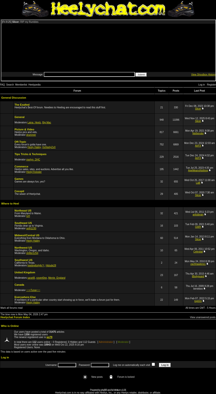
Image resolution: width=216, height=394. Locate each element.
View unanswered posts (203, 317)
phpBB (104, 390)
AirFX (198, 145)
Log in (201, 84)
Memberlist (21, 84)
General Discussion (13, 97)
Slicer (198, 108)
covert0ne (41, 277)
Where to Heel (10, 203)
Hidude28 (51, 265)
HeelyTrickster (34, 172)
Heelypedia (34, 84)
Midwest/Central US (27, 235)
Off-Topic (20, 141)
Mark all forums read (11, 308)
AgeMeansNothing (198, 170)
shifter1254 (32, 253)
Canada (19, 284)
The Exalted (22, 104)
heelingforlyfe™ (35, 265)
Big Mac (46, 122)
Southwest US (23, 260)
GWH (198, 227)
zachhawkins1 (198, 264)
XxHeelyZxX (49, 147)
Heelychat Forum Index (15, 317)
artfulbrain (198, 214)
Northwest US (23, 247)
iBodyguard (198, 276)
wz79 (49, 337)
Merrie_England (56, 277)
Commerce (21, 166)
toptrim (198, 301)
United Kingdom (25, 272)
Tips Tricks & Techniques (31, 154)
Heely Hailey (34, 147)
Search (10, 84)
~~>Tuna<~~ (33, 290)
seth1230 (31, 228)
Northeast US (23, 210)
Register (211, 84)
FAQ (2, 84)
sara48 (31, 277)
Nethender (198, 133)
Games (19, 178)
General (19, 117)
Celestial (198, 251)
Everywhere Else (25, 297)
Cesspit (19, 191)
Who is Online (10, 325)
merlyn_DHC (33, 159)
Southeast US (23, 222)
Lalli (198, 182)
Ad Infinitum (116, 390)
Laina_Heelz (34, 122)
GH (28, 216)
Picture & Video (24, 129)
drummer (31, 135)
